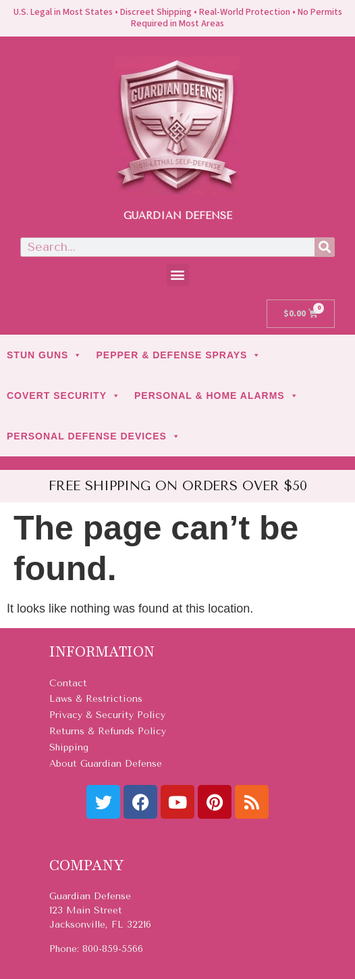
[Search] (324, 247)
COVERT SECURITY (64, 395)
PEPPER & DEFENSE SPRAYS (178, 354)
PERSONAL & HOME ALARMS (216, 395)
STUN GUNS (44, 354)
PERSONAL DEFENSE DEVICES (94, 436)
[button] (178, 275)
